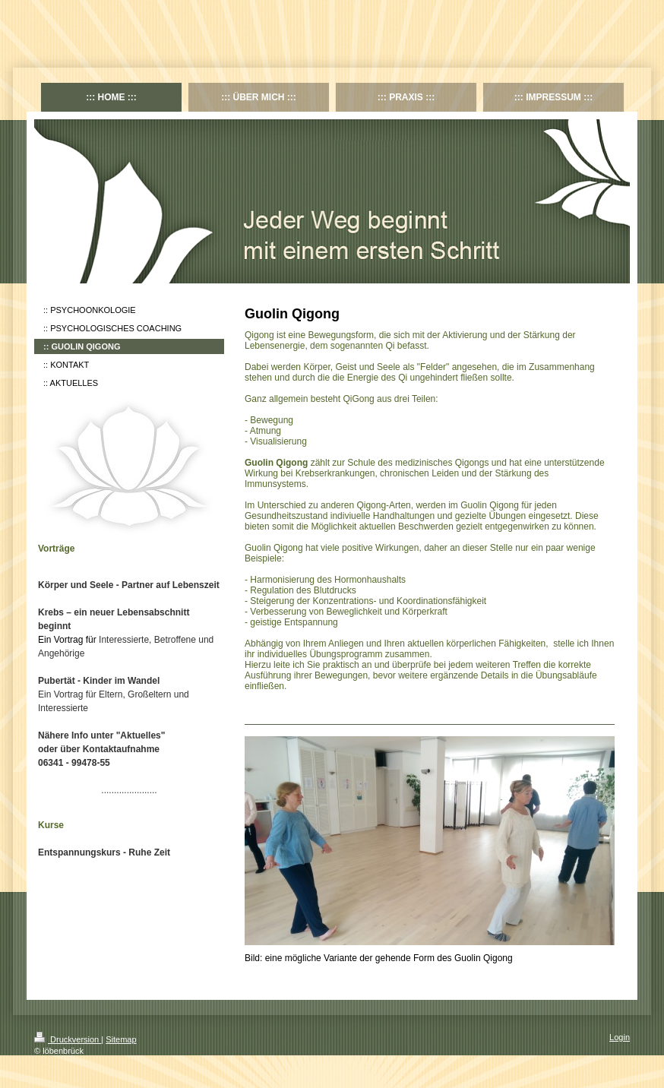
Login (619, 1037)
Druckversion (67, 1039)
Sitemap (121, 1039)
